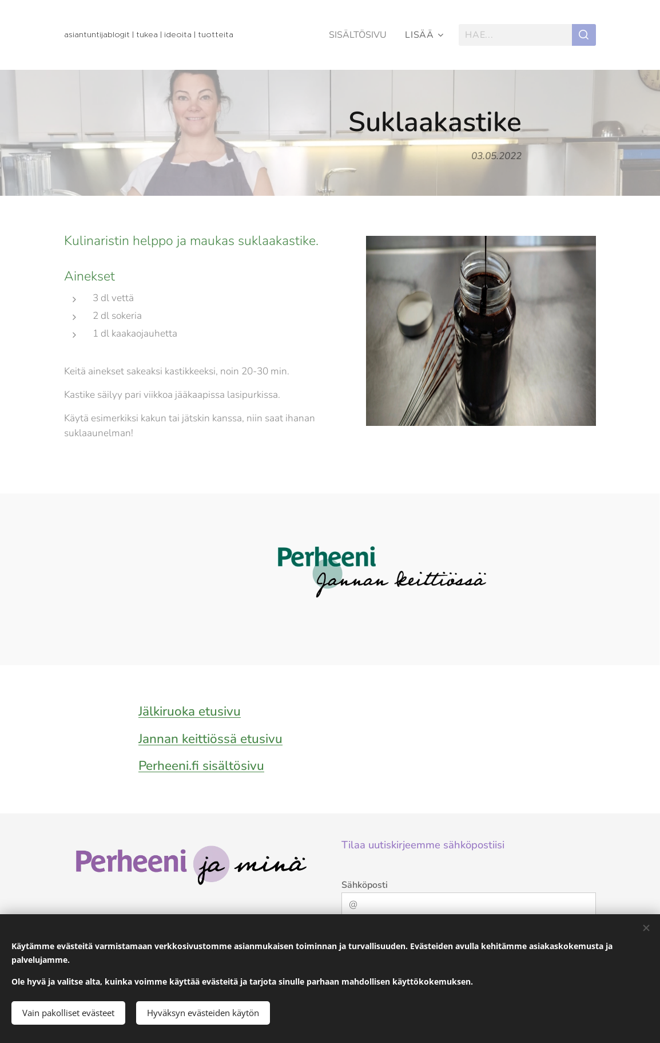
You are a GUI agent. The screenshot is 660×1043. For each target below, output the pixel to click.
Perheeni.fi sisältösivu (201, 766)
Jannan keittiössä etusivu (210, 738)
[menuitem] (358, 35)
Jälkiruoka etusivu (189, 711)
